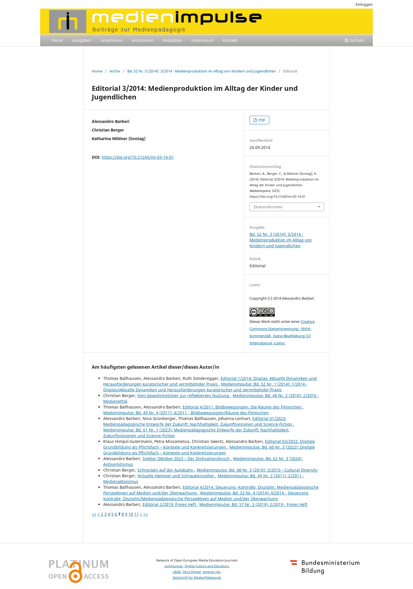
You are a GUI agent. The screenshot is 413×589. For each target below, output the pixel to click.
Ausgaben (81, 40)
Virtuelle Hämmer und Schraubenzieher (176, 475)
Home (57, 40)
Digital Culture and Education (207, 566)
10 (130, 514)
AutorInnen (143, 40)
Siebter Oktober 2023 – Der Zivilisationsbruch (187, 458)
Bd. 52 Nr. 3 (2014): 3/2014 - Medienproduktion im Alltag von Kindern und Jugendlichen (201, 71)
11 (136, 514)
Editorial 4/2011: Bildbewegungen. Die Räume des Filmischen (243, 407)
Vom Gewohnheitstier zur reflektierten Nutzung (183, 395)
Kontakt (230, 40)
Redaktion (172, 40)
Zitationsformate (268, 206)
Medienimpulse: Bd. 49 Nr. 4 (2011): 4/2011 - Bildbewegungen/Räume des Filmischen (186, 412)
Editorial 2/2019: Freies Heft (170, 504)
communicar (173, 566)
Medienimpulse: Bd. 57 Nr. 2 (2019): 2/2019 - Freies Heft (253, 504)
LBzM (177, 572)
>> (145, 514)
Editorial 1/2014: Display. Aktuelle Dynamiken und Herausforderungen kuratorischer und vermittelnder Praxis (210, 381)
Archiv (115, 71)
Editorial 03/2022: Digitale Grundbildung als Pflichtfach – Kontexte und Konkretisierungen (209, 444)
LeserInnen (111, 40)
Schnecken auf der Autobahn (165, 470)
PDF (261, 120)
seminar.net (211, 572)
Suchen (354, 40)
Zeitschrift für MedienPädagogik (197, 578)
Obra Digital (191, 572)
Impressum (202, 40)
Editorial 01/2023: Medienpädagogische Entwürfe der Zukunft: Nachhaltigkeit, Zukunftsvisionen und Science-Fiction (198, 421)
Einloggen (364, 4)
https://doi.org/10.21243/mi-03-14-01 (138, 157)
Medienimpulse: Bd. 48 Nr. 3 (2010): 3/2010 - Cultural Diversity (257, 470)
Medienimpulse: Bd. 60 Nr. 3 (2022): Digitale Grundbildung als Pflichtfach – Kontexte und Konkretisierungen (209, 450)
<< (94, 514)
